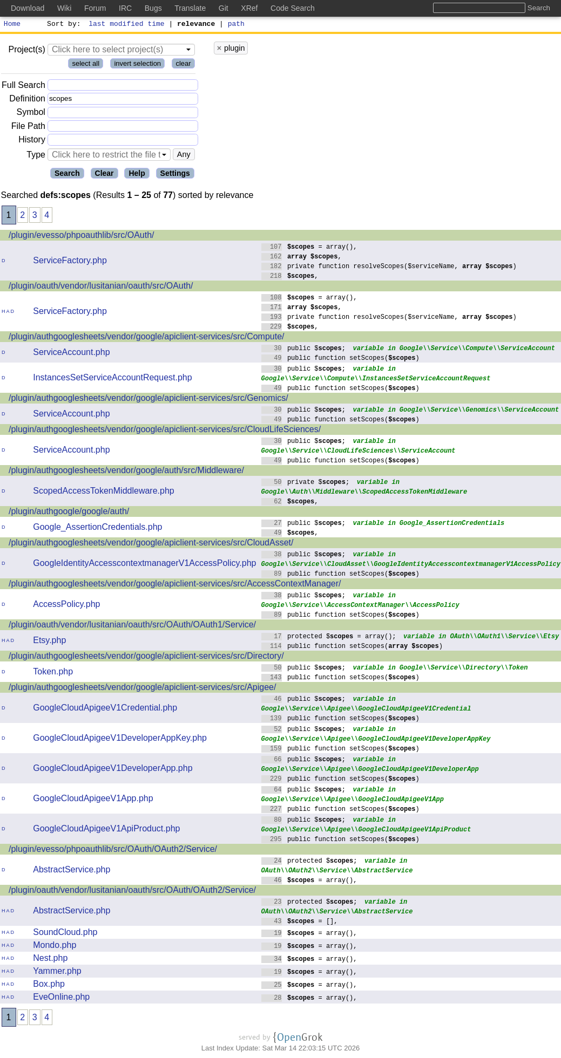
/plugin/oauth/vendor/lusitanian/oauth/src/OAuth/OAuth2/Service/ (132, 891)
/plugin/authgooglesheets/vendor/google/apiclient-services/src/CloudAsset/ (151, 544)
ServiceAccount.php (71, 353)
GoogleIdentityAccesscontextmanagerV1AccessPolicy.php (144, 564)
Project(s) (26, 51)
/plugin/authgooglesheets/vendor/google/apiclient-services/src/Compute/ (147, 338)
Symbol (31, 114)
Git (223, 8)
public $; (303, 349)
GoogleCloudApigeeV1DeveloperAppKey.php (120, 739)
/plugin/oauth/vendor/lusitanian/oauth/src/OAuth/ (101, 287)
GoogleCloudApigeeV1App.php (93, 799)
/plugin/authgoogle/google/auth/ (69, 512)
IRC (125, 8)
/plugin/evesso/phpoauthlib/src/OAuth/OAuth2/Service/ (113, 850)
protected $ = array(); (329, 637)
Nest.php (50, 959)
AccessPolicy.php (66, 605)
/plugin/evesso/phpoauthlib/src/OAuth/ (81, 236)
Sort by (62, 25)
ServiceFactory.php (70, 262)
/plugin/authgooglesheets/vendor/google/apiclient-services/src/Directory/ (146, 657)
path (236, 25)
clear (183, 65)
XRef (249, 8)
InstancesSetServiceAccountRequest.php (112, 379)
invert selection (137, 65)
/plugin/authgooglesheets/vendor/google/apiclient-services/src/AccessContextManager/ (175, 585)
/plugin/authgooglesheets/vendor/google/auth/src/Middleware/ (126, 471)
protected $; (309, 861)
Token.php (53, 673)
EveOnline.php (61, 998)
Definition (27, 100)
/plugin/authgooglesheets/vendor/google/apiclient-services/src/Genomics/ (148, 399)
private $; (305, 483)
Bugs (153, 8)
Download (27, 8)
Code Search (293, 8)
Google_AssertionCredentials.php (97, 528)
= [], (300, 922)
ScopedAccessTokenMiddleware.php (103, 492)
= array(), (309, 247)
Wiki (64, 8)
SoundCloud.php (65, 933)
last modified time (127, 25)
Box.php (49, 985)
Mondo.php (54, 946)
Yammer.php (57, 972)
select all (85, 65)
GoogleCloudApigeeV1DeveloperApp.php (112, 769)
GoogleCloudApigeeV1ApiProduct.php (106, 830)
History (31, 141)
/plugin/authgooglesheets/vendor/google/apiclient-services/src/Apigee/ (142, 688)
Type (35, 156)
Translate (190, 8)
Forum (95, 8)
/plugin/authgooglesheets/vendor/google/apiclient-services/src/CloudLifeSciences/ (165, 430)
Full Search (23, 86)
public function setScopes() (340, 359)
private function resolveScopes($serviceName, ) (389, 267)
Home (12, 25)
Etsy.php (49, 641)
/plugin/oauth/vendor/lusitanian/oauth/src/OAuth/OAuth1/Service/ (132, 626)
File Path (28, 127)
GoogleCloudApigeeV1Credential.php (105, 709)
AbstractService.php (71, 871)
